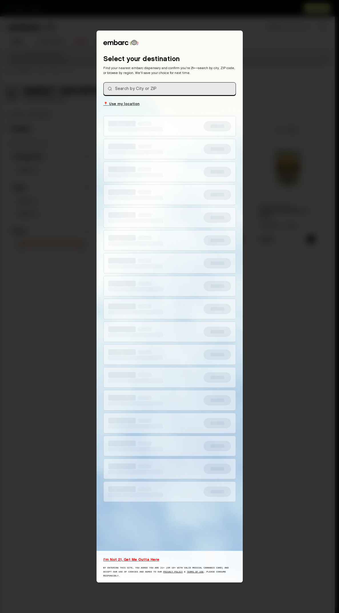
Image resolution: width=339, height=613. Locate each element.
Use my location (121, 103)
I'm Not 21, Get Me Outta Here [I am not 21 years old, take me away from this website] (131, 559)
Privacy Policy (172, 571)
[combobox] (169, 88)
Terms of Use (195, 571)
